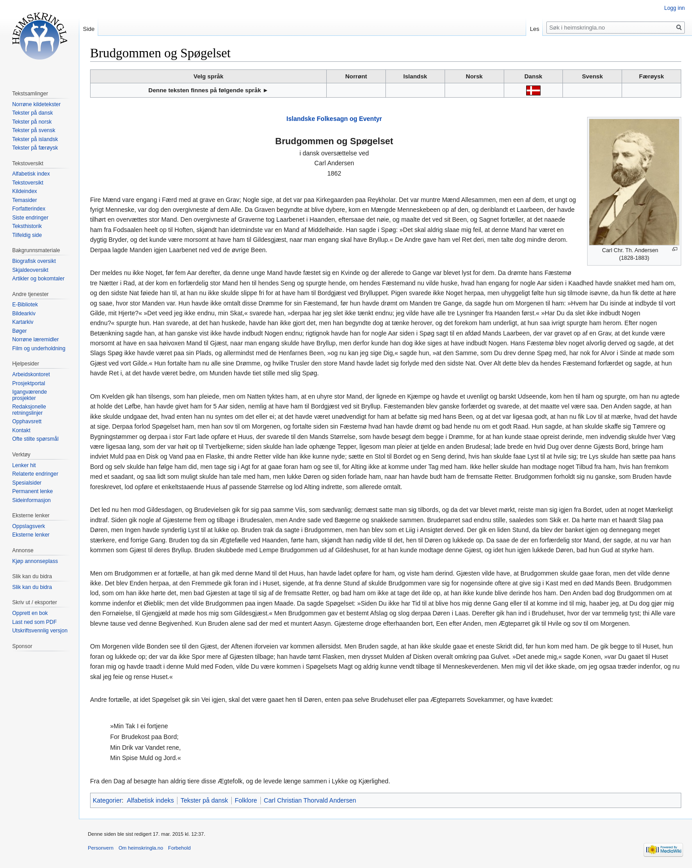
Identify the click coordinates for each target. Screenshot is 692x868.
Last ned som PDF (34, 622)
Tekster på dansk (204, 800)
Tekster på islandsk (35, 139)
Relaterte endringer (35, 474)
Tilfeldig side (27, 235)
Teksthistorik (27, 226)
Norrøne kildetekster (36, 104)
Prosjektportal (28, 383)
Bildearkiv (23, 313)
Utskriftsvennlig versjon (39, 630)
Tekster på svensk (33, 130)
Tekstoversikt (27, 183)
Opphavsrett (26, 421)
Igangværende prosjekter (29, 395)
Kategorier (107, 800)
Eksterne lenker (30, 535)
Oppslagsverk (28, 526)
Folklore (246, 800)
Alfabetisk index (31, 174)
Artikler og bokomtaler (38, 278)
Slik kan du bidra (32, 587)
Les (534, 29)
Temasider (24, 200)
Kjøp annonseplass (35, 561)
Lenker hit (24, 465)
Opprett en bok (30, 613)
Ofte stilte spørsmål (35, 439)
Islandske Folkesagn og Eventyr (334, 118)
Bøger (19, 331)
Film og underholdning (38, 348)
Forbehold (179, 848)
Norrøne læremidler (35, 339)
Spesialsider (26, 483)
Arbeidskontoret (31, 374)
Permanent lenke (32, 491)
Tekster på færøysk (35, 148)
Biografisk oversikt (34, 261)
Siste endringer (30, 218)
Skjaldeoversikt (30, 270)
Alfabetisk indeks (150, 800)
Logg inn (674, 8)
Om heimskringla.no (140, 848)
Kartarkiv (22, 322)
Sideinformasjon (31, 500)
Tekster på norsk (32, 122)
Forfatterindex (28, 209)
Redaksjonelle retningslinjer (29, 410)
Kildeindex (24, 191)
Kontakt (21, 430)
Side (89, 29)
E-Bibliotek (25, 304)
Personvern (100, 848)
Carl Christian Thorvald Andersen (310, 800)
